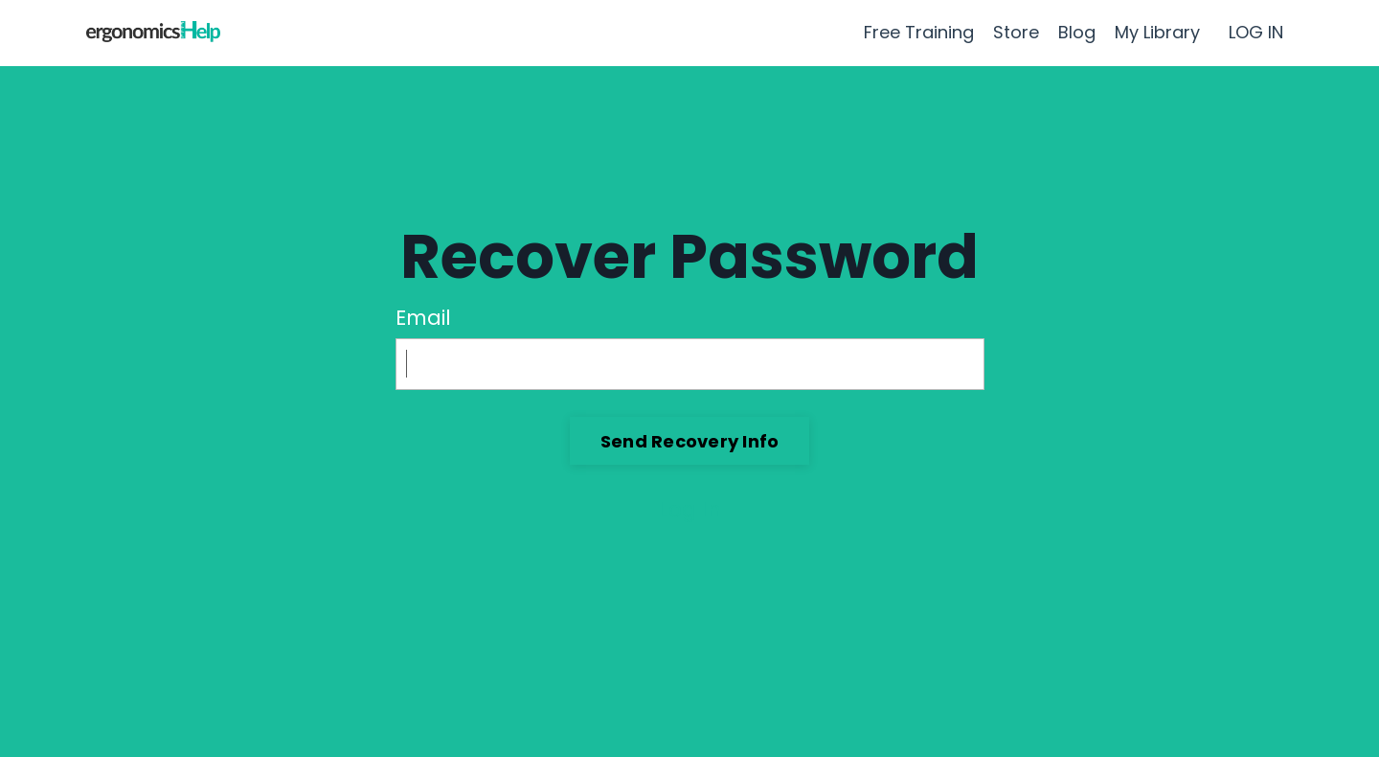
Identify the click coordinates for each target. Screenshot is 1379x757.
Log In (690, 509)
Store (1016, 32)
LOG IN (1256, 32)
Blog (1077, 32)
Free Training (919, 32)
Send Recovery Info (690, 441)
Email (423, 318)
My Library (1157, 32)
